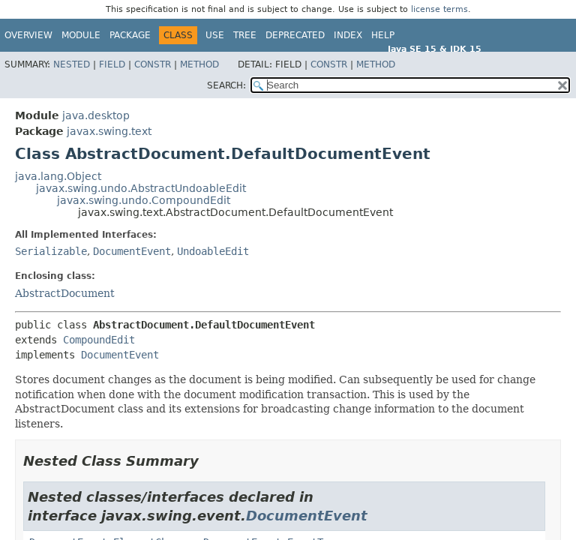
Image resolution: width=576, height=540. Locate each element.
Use (215, 35)
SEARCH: (226, 85)
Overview (28, 35)
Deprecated (295, 35)
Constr (152, 64)
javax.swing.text (109, 131)
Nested (71, 64)
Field (112, 64)
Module (81, 35)
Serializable (51, 251)
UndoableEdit (213, 251)
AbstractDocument (65, 293)
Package (130, 35)
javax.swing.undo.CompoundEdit (143, 200)
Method (199, 64)
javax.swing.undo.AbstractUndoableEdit (141, 188)
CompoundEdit (99, 340)
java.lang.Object (58, 176)
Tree (244, 35)
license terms (439, 9)
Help (382, 35)
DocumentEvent (132, 251)
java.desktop (96, 116)
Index (348, 35)
